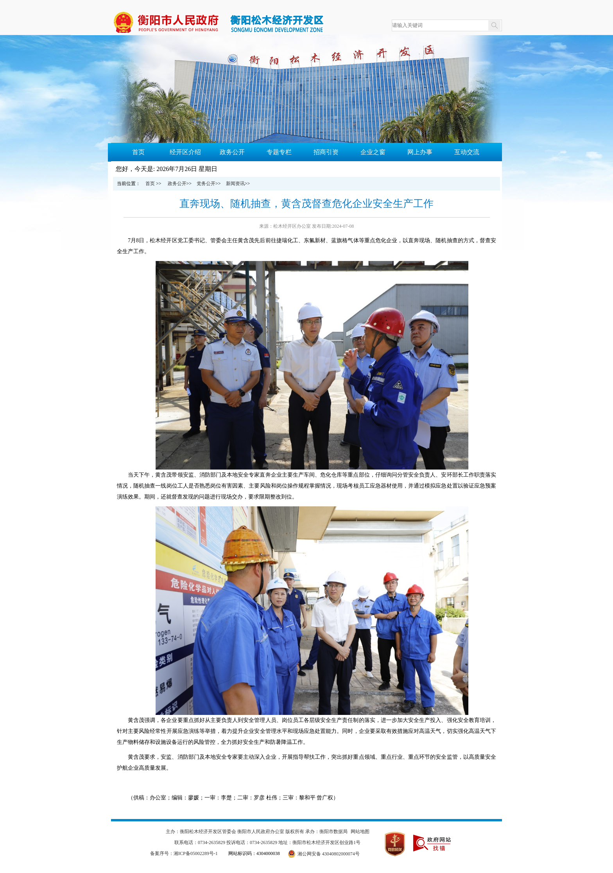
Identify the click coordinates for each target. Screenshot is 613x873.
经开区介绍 (185, 152)
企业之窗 (372, 152)
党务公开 (206, 183)
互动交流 (466, 152)
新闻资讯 (235, 183)
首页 (138, 152)
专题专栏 (279, 152)
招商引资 (326, 152)
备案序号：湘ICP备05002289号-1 (184, 853)
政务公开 (232, 152)
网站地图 (360, 831)
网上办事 (419, 152)
